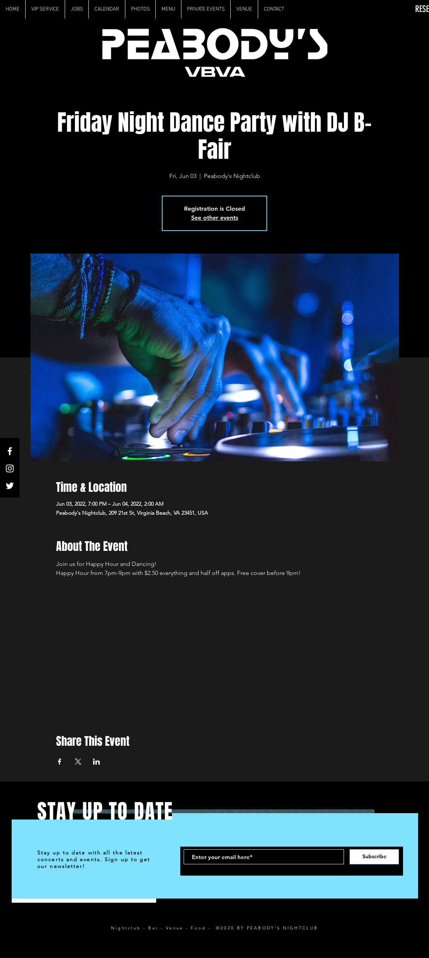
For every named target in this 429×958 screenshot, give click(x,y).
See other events (214, 217)
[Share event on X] (78, 762)
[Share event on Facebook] (59, 762)
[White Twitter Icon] (10, 486)
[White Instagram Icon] (10, 468)
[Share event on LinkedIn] (96, 762)
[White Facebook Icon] (10, 451)
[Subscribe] (374, 856)
